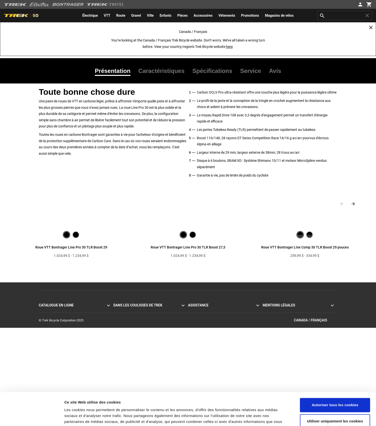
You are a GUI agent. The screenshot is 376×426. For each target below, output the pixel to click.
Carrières (119, 347)
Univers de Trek (123, 353)
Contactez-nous (199, 317)
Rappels (268, 323)
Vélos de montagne (52, 317)
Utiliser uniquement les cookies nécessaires (335, 393)
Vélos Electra (48, 335)
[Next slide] (353, 203)
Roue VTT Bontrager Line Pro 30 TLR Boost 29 (71, 247)
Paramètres (74, 416)
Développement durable (129, 341)
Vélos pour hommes (53, 341)
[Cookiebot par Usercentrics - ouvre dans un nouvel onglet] (31, 416)
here (229, 47)
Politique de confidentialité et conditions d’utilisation (299, 311)
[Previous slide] (342, 203)
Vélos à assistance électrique (59, 329)
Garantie (194, 347)
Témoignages (122, 311)
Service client (197, 311)
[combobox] (344, 15)
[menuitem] (90, 15)
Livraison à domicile (201, 341)
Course (118, 335)
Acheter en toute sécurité (205, 353)
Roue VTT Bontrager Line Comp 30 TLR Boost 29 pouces (305, 247)
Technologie (121, 329)
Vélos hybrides (49, 323)
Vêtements (46, 358)
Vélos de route (48, 311)
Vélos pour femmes (52, 347)
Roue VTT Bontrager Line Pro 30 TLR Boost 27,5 (188, 247)
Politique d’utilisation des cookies (286, 317)
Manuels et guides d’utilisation (209, 358)
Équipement (47, 353)
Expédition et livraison (203, 335)
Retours (193, 329)
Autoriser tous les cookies (335, 374)
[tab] (114, 71)
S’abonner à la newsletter (205, 323)
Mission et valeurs (125, 317)
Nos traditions (123, 323)
